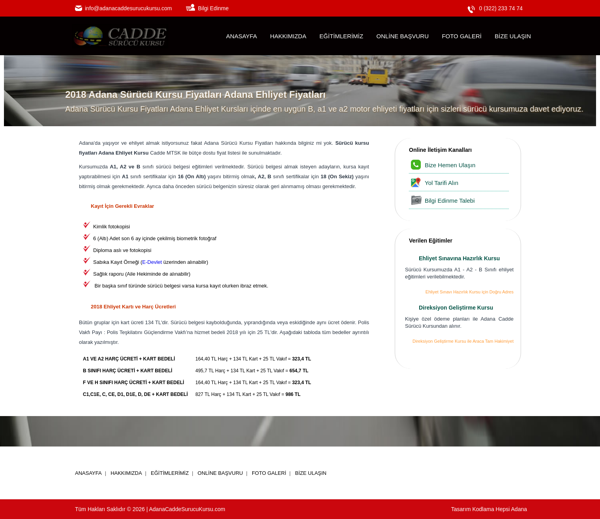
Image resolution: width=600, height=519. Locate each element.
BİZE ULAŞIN (513, 36)
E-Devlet (152, 262)
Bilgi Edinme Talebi (449, 200)
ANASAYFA (241, 36)
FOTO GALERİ (462, 36)
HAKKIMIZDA (288, 36)
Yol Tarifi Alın (441, 182)
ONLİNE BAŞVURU (402, 36)
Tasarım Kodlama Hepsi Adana (489, 509)
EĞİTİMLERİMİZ (341, 36)
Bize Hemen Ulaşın (450, 165)
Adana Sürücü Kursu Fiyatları (238, 143)
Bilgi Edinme (213, 8)
